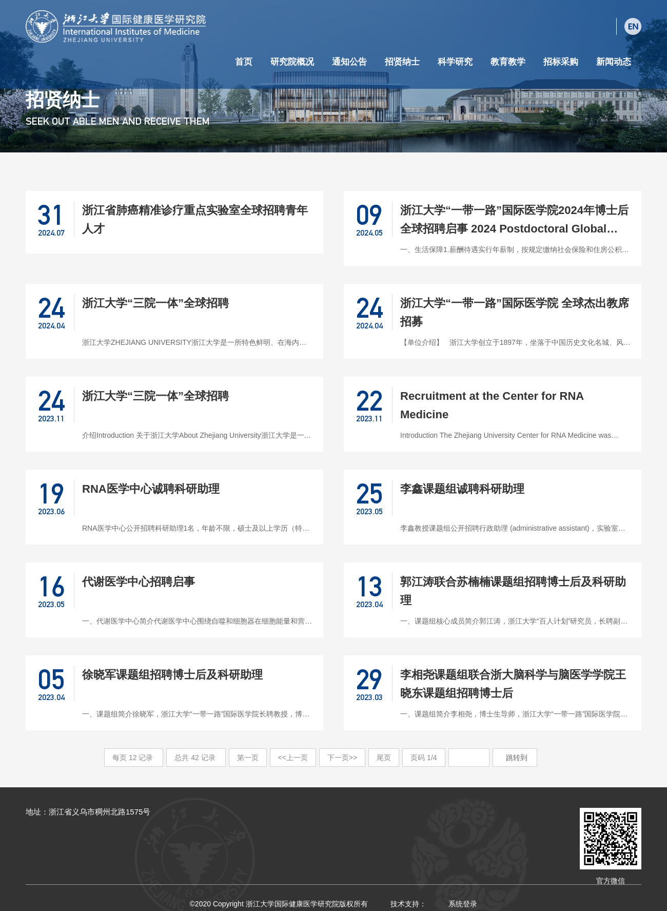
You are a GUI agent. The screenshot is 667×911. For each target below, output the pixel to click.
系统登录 (462, 904)
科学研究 (455, 62)
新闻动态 (613, 62)
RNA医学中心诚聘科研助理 (151, 488)
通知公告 (349, 62)
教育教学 (508, 62)
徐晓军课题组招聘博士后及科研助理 (172, 674)
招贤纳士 (402, 62)
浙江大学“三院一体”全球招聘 (155, 303)
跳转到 (517, 757)
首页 (243, 62)
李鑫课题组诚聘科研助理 (462, 488)
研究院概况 (292, 62)
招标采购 (560, 62)
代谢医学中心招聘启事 (138, 581)
